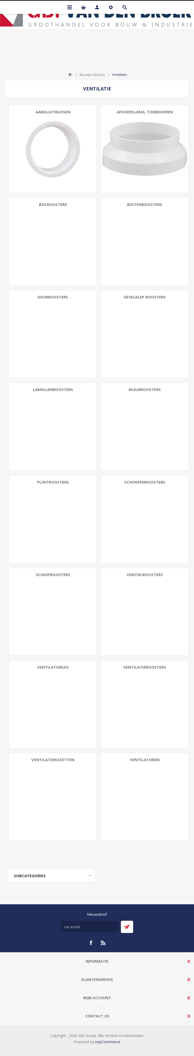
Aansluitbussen (53, 111)
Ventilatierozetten (52, 759)
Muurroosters (145, 389)
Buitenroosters (144, 204)
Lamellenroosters (53, 389)
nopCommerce (107, 1041)
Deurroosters (53, 297)
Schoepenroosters (144, 482)
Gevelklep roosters (145, 297)
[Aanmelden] (89, 926)
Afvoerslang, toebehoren (145, 111)
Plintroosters (53, 482)
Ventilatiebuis (53, 667)
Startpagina (70, 74)
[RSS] (103, 943)
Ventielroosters (145, 574)
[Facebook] (91, 943)
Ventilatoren (145, 759)
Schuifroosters (53, 574)
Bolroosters (53, 204)
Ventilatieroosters (144, 667)
